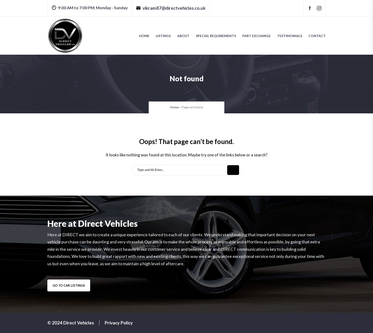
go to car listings (69, 285)
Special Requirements (216, 36)
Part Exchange (256, 36)
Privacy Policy (119, 322)
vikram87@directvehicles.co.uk (171, 8)
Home (144, 36)
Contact (317, 36)
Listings (163, 36)
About (183, 36)
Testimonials (289, 36)
